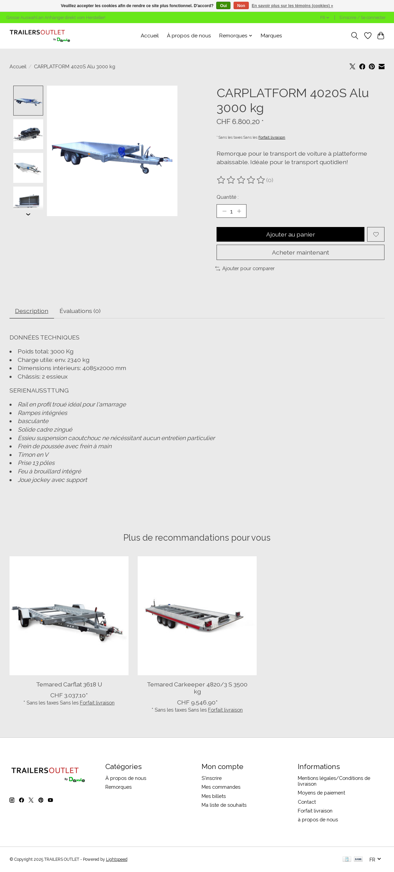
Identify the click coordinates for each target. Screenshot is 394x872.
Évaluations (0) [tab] (80, 310)
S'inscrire (212, 778)
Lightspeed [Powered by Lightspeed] (116, 859)
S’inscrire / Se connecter (362, 17)
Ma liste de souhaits (224, 805)
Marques (271, 36)
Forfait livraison (271, 137)
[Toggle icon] (354, 36)
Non (241, 5)
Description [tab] (31, 310)
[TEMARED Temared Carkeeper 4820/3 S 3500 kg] (197, 615)
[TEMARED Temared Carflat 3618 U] (69, 615)
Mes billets (214, 796)
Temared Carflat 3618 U (69, 684)
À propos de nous (189, 36)
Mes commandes (221, 787)
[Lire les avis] (241, 180)
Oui (223, 5)
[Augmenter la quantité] (239, 211)
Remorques (118, 787)
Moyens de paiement (321, 793)
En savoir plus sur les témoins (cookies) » (292, 5)
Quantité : (228, 197)
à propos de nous (318, 819)
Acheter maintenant (300, 252)
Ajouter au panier (290, 234)
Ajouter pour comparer (245, 268)
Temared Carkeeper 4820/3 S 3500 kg (197, 688)
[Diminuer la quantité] (224, 211)
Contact (307, 802)
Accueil (150, 36)
